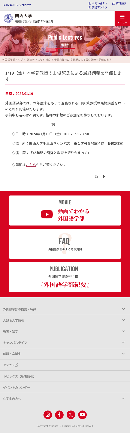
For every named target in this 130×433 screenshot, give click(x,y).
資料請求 (121, 3)
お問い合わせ (100, 3)
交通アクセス (100, 7)
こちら (31, 164)
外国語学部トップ (12, 59)
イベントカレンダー (16, 387)
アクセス (10, 364)
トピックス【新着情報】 (19, 376)
